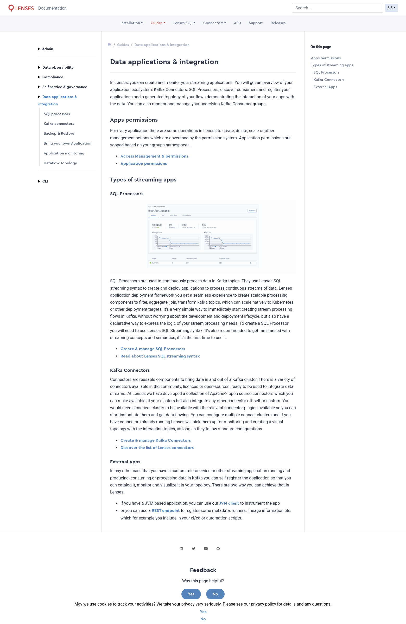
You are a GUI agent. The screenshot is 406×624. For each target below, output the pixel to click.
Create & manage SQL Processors (152, 349)
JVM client (229, 503)
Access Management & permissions (154, 156)
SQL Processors (326, 72)
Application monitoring (64, 153)
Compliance (50, 77)
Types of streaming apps (332, 65)
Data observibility (56, 67)
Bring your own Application (67, 143)
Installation (130, 23)
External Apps (325, 87)
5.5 (390, 8)
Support (256, 23)
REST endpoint (166, 511)
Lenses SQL (182, 23)
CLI (43, 182)
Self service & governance (62, 87)
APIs (237, 23)
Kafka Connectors (329, 80)
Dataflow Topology (60, 163)
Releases (278, 23)
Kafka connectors (59, 124)
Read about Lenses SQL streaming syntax (160, 356)
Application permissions (143, 163)
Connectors (213, 23)
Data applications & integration (162, 45)
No (203, 619)
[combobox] (337, 8)
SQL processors (57, 114)
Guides (156, 23)
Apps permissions (326, 58)
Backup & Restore (59, 133)
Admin (45, 49)
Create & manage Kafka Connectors (155, 440)
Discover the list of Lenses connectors (157, 448)
